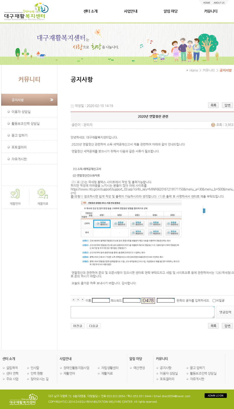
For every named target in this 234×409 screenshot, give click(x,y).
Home (194, 70)
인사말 (35, 368)
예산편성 (139, 368)
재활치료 (107, 373)
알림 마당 (171, 11)
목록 (213, 105)
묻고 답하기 (197, 368)
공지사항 (165, 368)
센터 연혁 (12, 373)
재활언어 (69, 373)
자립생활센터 (109, 368)
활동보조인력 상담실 (203, 373)
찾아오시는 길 (39, 379)
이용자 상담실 (169, 373)
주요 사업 (12, 379)
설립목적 (12, 368)
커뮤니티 (210, 11)
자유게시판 (197, 379)
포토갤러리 (167, 379)
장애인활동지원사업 (76, 368)
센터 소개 (90, 11)
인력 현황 (37, 373)
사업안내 (130, 11)
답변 (227, 105)
